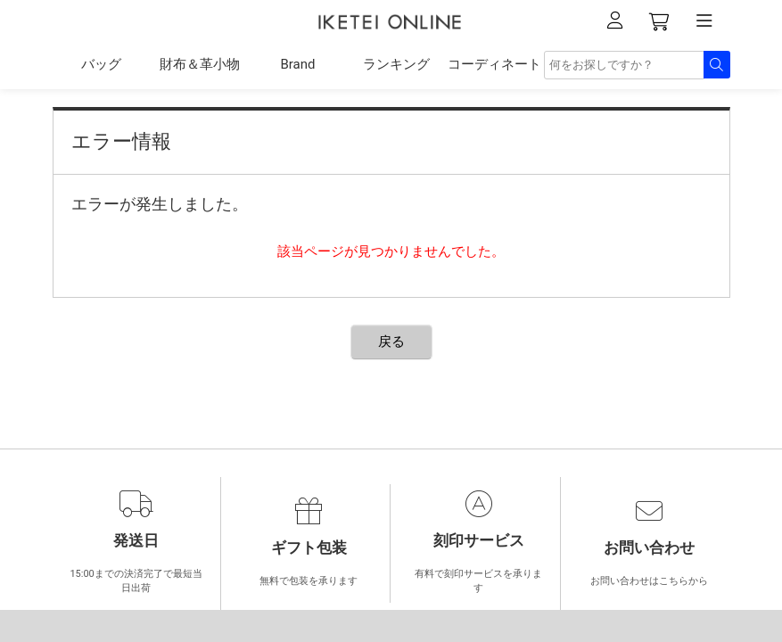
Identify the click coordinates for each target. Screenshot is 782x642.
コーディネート (494, 64)
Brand (297, 64)
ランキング (396, 64)
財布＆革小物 (200, 64)
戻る (391, 341)
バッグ (101, 64)
